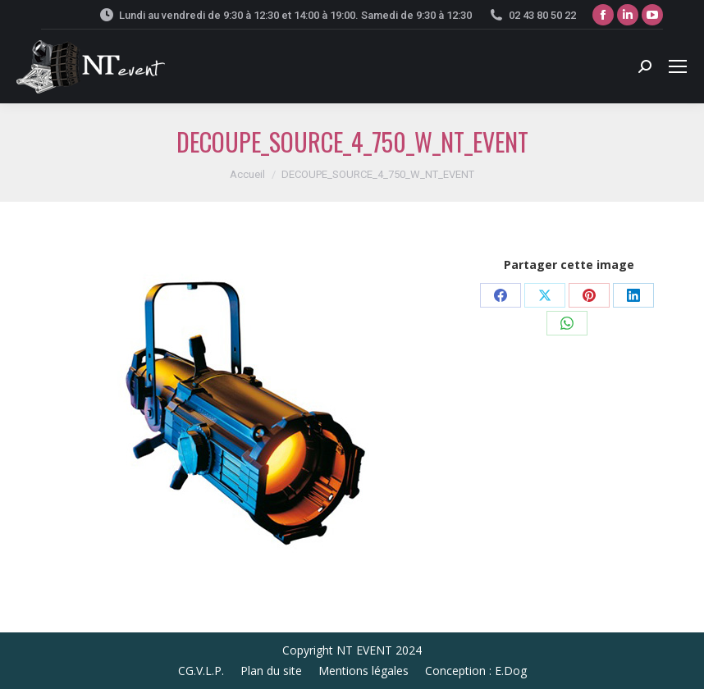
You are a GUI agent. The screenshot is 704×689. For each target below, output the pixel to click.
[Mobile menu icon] (678, 66)
